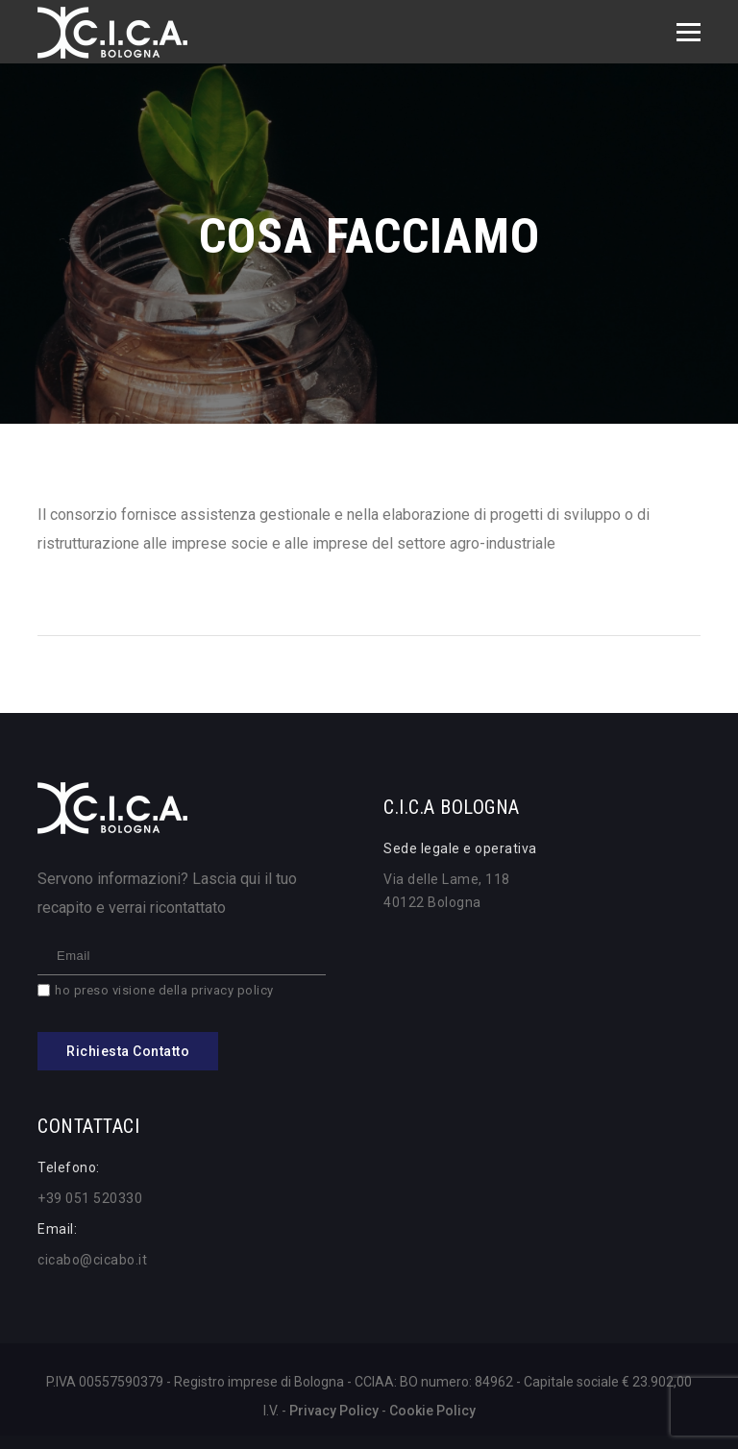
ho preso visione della (164, 990)
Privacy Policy (334, 1410)
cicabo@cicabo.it (92, 1259)
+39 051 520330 (89, 1198)
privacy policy (232, 990)
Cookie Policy (432, 1410)
